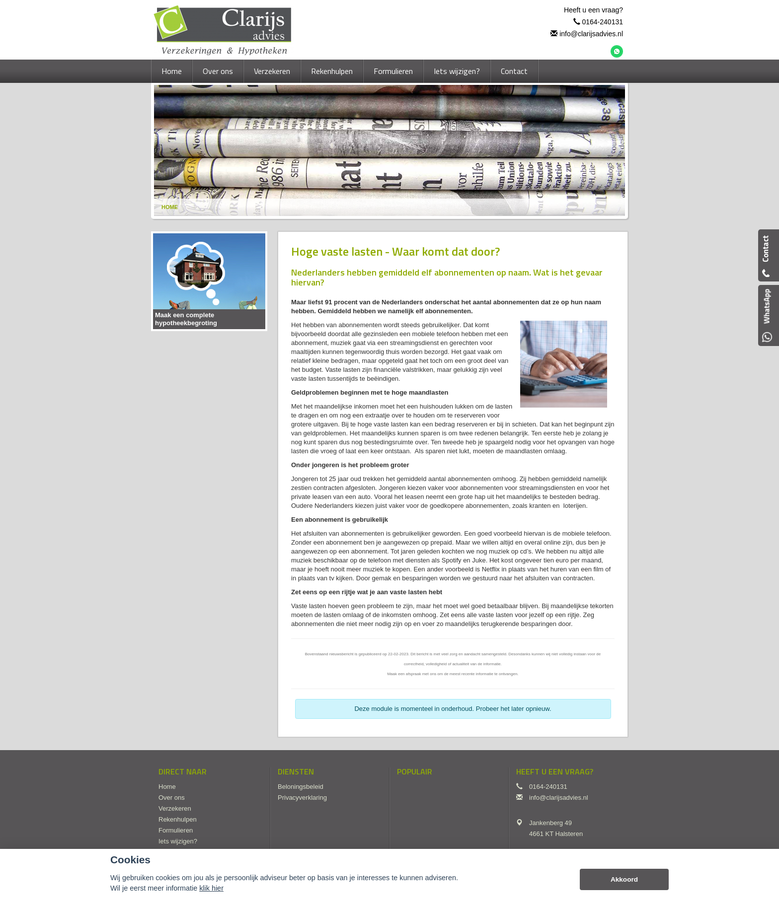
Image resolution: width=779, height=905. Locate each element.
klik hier (211, 888)
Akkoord (624, 879)
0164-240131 (602, 22)
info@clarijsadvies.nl (591, 34)
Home (169, 207)
